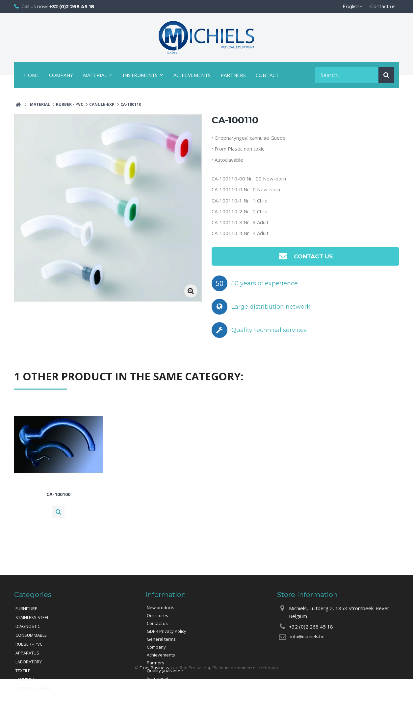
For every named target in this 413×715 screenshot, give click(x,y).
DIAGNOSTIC (27, 626)
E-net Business (154, 704)
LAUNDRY (24, 679)
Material (95, 75)
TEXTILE (22, 671)
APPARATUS (27, 653)
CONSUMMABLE (31, 635)
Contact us (305, 256)
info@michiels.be (307, 636)
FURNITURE (26, 608)
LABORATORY (28, 662)
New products (160, 607)
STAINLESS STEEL (32, 617)
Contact (267, 75)
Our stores (157, 615)
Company (61, 75)
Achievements (192, 75)
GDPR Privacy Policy (166, 631)
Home (31, 75)
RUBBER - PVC (28, 644)
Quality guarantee (165, 671)
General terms (161, 639)
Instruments (140, 75)
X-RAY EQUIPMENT (33, 688)
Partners (233, 75)
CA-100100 (58, 494)
